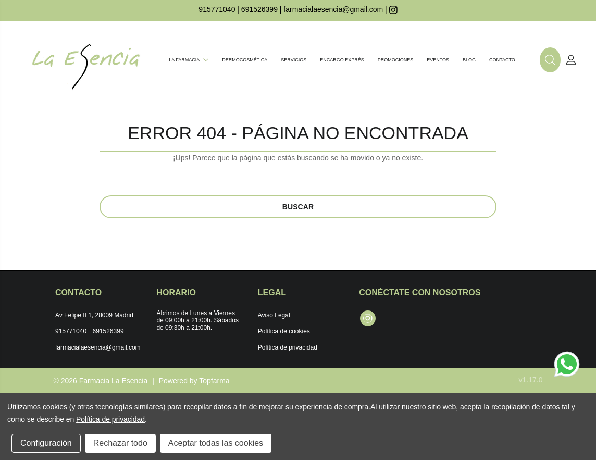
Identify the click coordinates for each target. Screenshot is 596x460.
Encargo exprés (342, 60)
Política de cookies (284, 331)
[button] (550, 59)
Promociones (396, 60)
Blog (469, 60)
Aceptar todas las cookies (215, 443)
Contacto (502, 60)
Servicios (293, 60)
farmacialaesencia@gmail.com (333, 9)
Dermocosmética (244, 60)
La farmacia (188, 60)
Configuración (46, 443)
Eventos (438, 60)
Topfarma (214, 381)
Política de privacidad (287, 347)
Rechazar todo (120, 443)
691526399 (259, 9)
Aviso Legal (274, 315)
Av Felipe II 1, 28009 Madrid (94, 315)
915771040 (216, 9)
